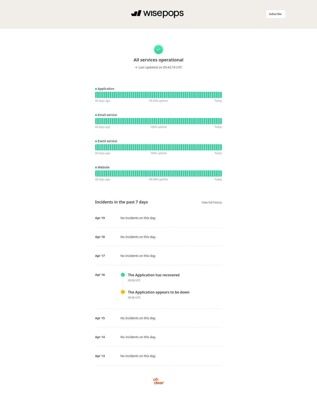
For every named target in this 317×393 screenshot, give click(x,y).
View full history (212, 202)
